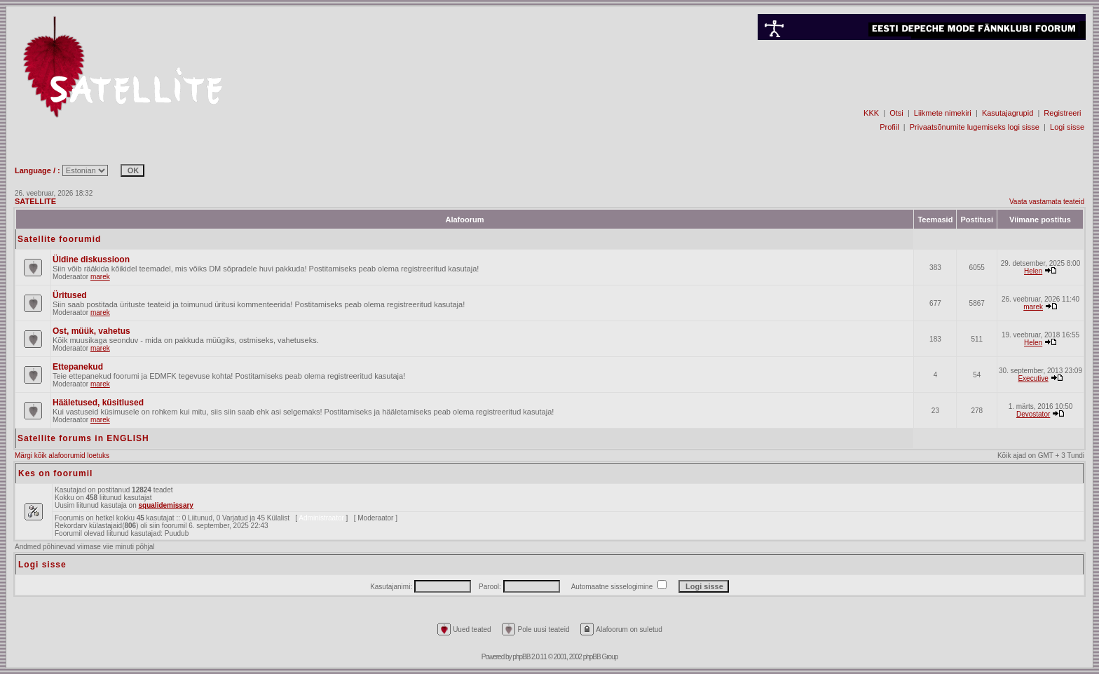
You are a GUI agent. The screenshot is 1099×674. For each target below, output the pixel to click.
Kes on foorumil (55, 473)
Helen (1033, 271)
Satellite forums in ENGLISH (83, 438)
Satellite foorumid (59, 239)
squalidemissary (166, 505)
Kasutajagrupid (1007, 113)
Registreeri (1062, 113)
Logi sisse (1067, 127)
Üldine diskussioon (91, 259)
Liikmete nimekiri (942, 113)
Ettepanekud (78, 367)
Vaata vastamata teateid (1046, 201)
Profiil (889, 127)
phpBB (521, 657)
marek (100, 277)
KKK (871, 113)
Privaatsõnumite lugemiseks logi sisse (974, 127)
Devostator (1033, 414)
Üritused (70, 295)
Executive (1033, 378)
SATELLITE (35, 201)
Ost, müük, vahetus (91, 331)
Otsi (896, 113)
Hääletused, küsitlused (98, 402)
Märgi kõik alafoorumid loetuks (62, 455)
